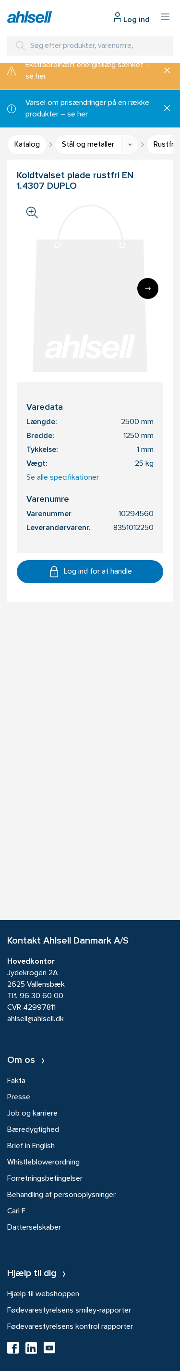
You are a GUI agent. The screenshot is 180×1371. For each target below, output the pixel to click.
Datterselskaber (34, 1227)
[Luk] (163, 71)
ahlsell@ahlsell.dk (35, 1019)
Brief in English (31, 1146)
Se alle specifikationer (62, 477)
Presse (18, 1097)
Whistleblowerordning (43, 1162)
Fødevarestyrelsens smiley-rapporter (69, 1310)
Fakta (16, 1081)
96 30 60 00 (41, 996)
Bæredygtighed (33, 1130)
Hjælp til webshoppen (43, 1294)
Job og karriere (32, 1113)
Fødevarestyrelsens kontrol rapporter (70, 1327)
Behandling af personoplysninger (61, 1195)
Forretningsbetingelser (45, 1178)
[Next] (147, 288)
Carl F (16, 1211)
